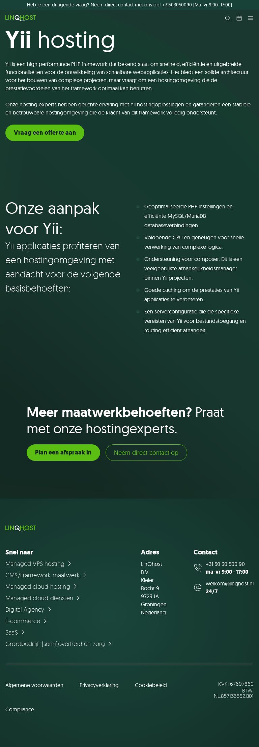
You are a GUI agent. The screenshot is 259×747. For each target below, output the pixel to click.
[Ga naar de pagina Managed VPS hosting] (39, 563)
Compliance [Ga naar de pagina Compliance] (19, 709)
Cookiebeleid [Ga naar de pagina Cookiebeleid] (151, 685)
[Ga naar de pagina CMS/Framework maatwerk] (46, 575)
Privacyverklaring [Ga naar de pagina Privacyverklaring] (99, 685)
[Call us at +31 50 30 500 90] (224, 568)
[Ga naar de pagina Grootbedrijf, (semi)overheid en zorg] (59, 643)
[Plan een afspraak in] (239, 18)
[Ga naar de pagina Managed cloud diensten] (43, 598)
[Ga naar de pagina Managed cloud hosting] (42, 586)
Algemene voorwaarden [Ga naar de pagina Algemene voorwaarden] (34, 685)
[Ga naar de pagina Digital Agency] (29, 609)
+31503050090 (177, 5)
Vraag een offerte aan (45, 133)
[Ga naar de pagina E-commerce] (27, 620)
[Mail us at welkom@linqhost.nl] (224, 587)
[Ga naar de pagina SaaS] (16, 632)
